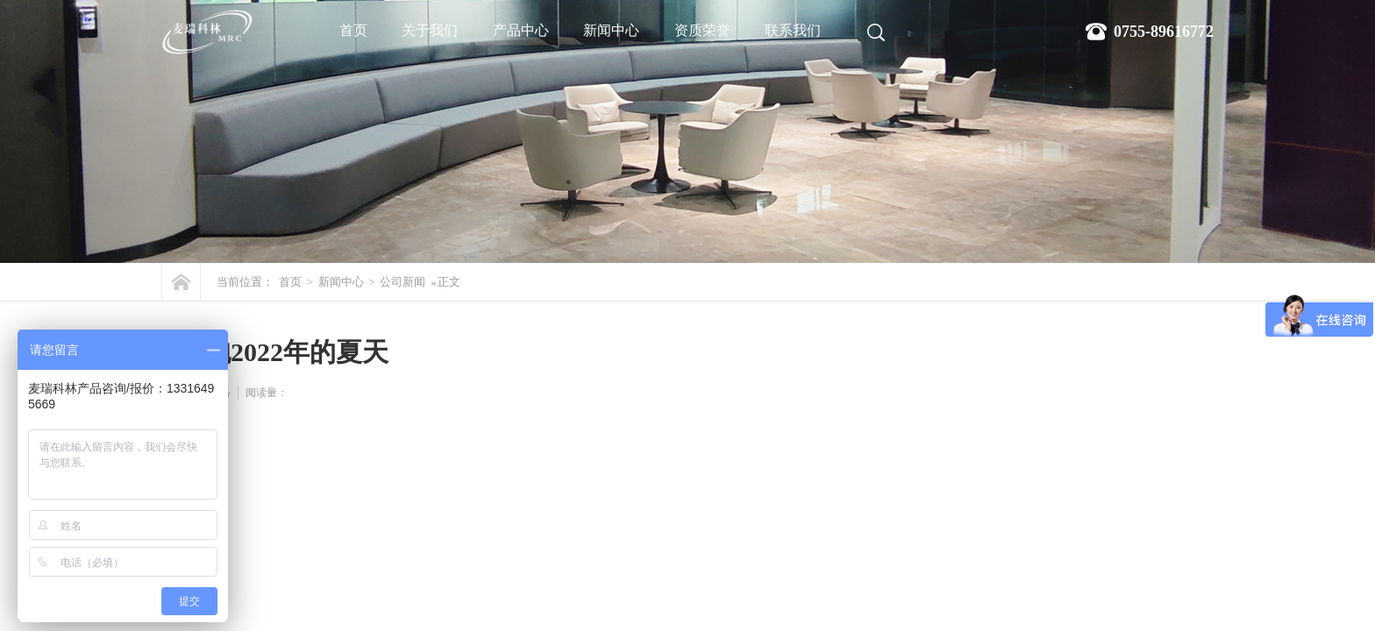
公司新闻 (402, 281)
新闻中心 (611, 30)
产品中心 (521, 30)
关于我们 (430, 30)
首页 (353, 30)
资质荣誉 (702, 30)
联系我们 (793, 30)
